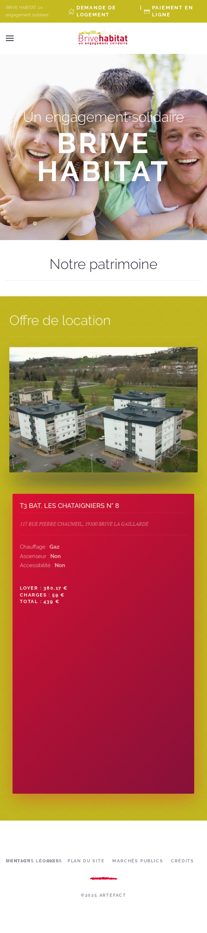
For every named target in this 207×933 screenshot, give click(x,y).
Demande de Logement (96, 11)
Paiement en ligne (172, 11)
